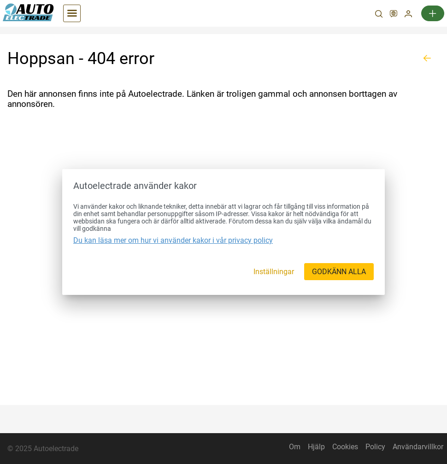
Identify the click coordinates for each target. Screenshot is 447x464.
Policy (375, 446)
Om (294, 446)
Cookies (345, 446)
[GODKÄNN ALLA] (339, 271)
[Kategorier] (72, 13)
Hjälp (316, 446)
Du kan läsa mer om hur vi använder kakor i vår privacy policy (173, 240)
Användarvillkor (418, 446)
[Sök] (378, 14)
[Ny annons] (432, 13)
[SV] (393, 14)
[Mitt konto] (408, 14)
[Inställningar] (273, 271)
